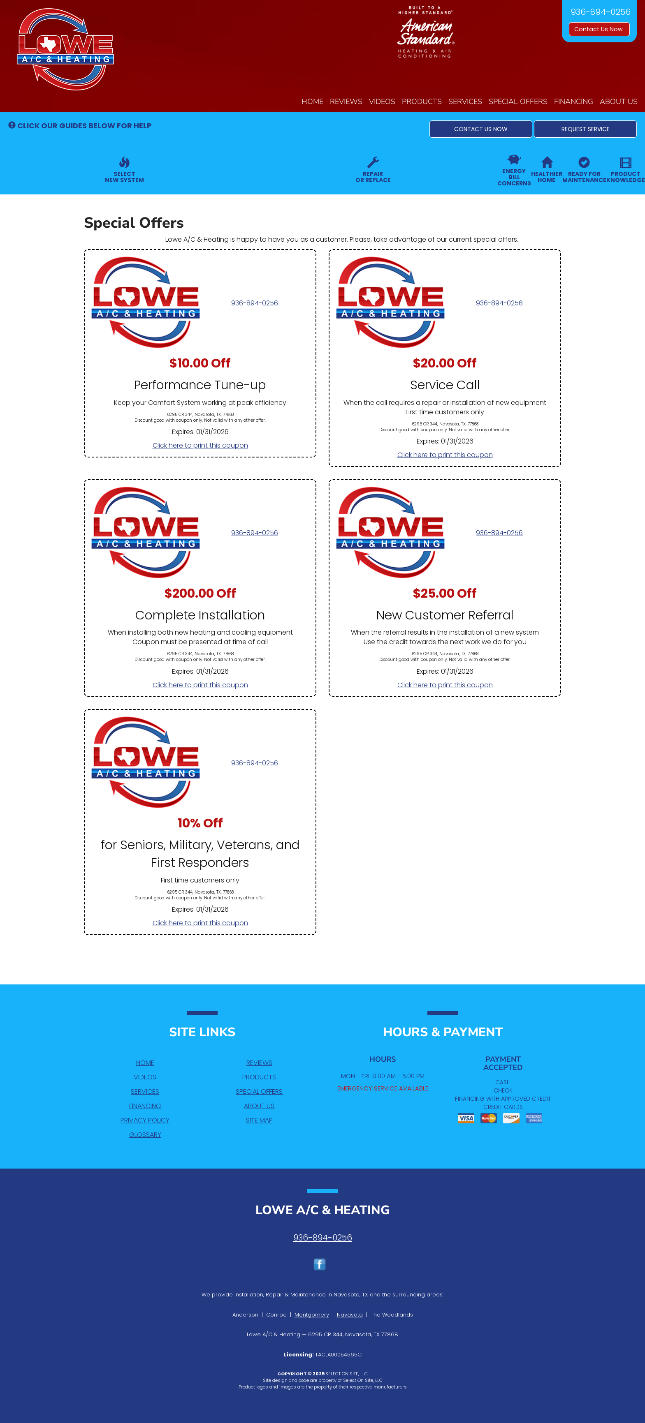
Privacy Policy (145, 1120)
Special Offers (518, 101)
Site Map (259, 1120)
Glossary (145, 1134)
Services (465, 101)
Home (312, 101)
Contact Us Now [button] (599, 29)
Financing (573, 101)
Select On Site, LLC (346, 1373)
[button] (480, 129)
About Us (619, 101)
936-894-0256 (254, 303)
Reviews (346, 101)
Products (422, 101)
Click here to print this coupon (200, 445)
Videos (382, 101)
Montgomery (312, 1315)
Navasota (350, 1315)
